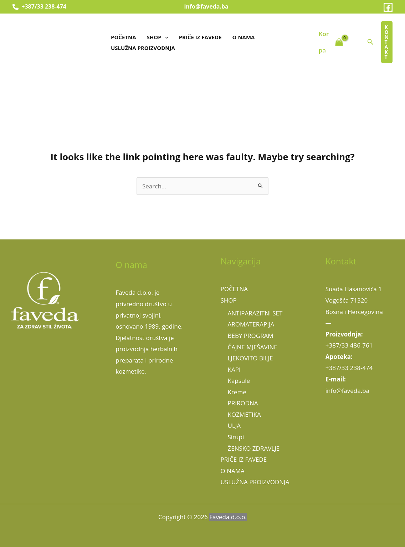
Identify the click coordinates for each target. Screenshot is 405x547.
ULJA (234, 425)
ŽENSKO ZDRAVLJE (254, 448)
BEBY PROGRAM (250, 335)
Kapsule (239, 380)
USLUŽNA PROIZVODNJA (143, 47)
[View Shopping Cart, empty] (331, 42)
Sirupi (236, 437)
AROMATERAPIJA (251, 324)
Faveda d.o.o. (228, 517)
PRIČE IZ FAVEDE (200, 37)
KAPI (234, 369)
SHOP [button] (157, 37)
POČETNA (123, 37)
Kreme (237, 392)
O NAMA (243, 37)
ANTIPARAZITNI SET (255, 313)
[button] (165, 37)
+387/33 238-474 (39, 6)
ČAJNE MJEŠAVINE (252, 347)
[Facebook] (388, 7)
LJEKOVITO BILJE (250, 358)
